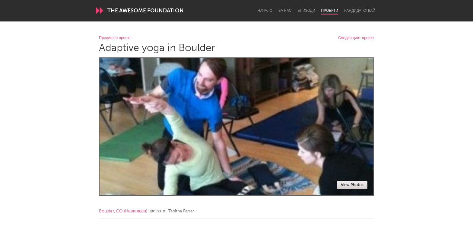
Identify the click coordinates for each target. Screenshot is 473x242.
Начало (265, 10)
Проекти (329, 10)
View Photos (352, 184)
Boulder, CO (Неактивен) (123, 211)
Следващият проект (356, 38)
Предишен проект (115, 38)
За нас (284, 10)
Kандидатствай (359, 10)
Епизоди (306, 10)
